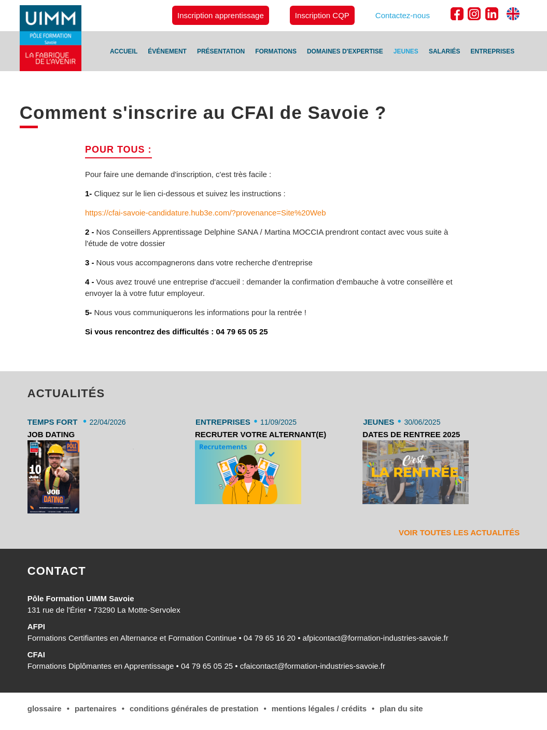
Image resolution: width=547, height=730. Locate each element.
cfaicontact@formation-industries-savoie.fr (312, 665)
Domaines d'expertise (345, 51)
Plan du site (401, 708)
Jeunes (406, 51)
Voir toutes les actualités (459, 532)
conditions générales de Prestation (194, 708)
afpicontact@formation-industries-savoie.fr (375, 637)
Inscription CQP (322, 15)
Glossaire (44, 708)
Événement (167, 51)
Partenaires (96, 708)
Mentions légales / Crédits (319, 708)
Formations (276, 51)
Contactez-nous (402, 15)
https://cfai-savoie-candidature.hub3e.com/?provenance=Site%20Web (205, 212)
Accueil (123, 51)
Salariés (444, 51)
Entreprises (493, 51)
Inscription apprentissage (220, 15)
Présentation (221, 51)
